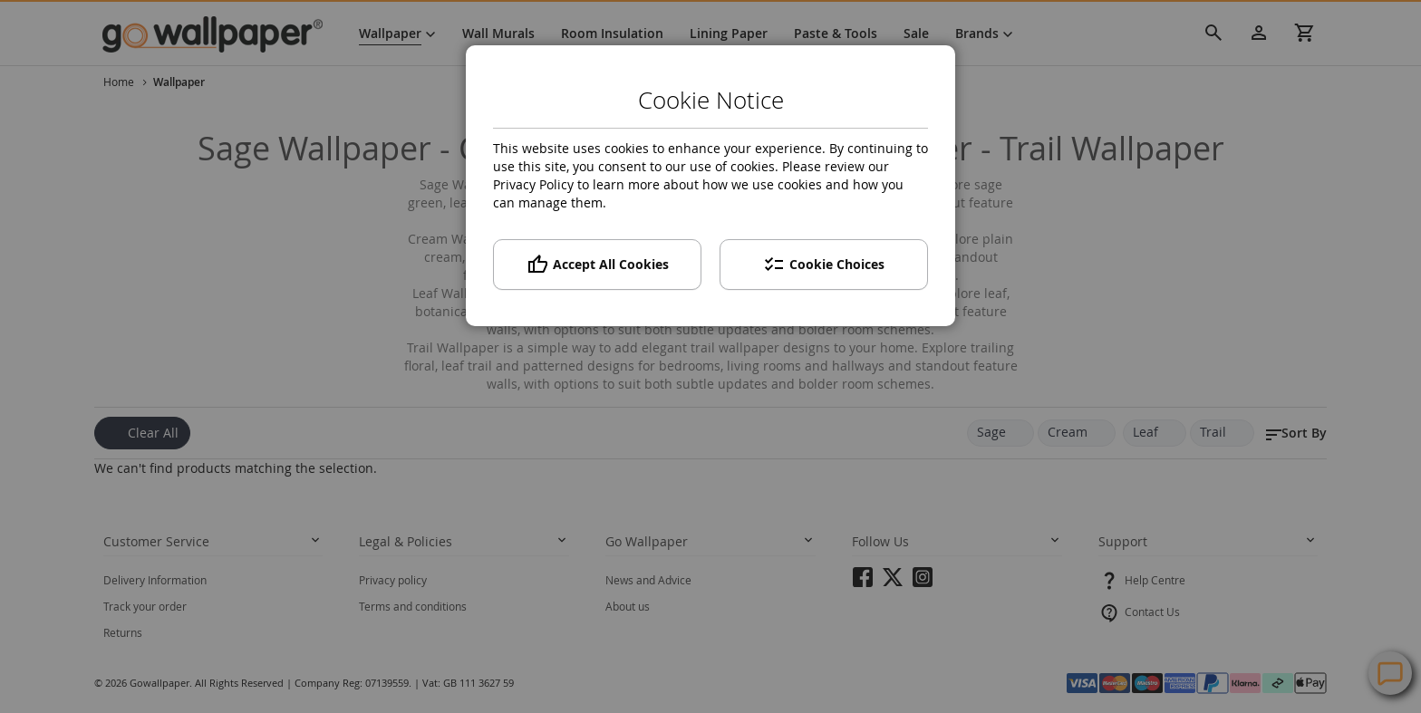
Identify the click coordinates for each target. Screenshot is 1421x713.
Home (120, 81)
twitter (893, 582)
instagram (922, 582)
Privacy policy (393, 580)
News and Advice (648, 580)
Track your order (145, 606)
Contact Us (1152, 611)
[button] (1295, 433)
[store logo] (220, 33)
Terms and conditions (413, 606)
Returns (122, 632)
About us (627, 606)
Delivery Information (155, 580)
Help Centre (1155, 580)
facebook (863, 582)
